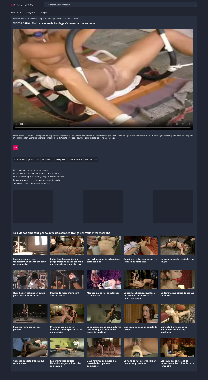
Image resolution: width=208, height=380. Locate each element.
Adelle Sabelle (76, 159)
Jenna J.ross (33, 159)
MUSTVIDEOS (22, 4)
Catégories (31, 12)
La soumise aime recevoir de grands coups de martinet (37, 180)
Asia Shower (19, 159)
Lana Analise (91, 159)
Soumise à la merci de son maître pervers (31, 183)
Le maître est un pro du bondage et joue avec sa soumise (38, 177)
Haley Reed (61, 159)
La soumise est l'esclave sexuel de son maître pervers (37, 173)
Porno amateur (18, 19)
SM (28, 19)
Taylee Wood (47, 159)
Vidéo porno (16, 12)
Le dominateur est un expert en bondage (31, 170)
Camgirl (43, 12)
